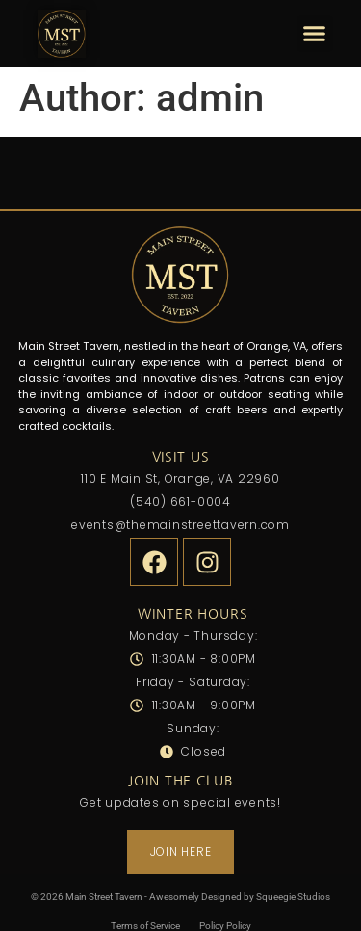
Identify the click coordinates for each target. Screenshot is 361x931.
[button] (315, 33)
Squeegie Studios (293, 896)
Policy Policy (225, 925)
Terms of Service (145, 925)
